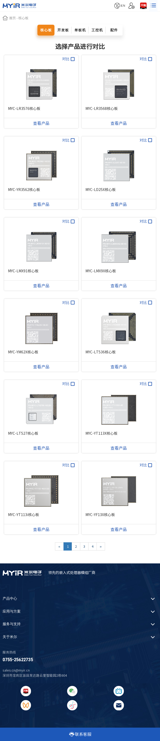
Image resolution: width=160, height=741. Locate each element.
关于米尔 (10, 637)
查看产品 (41, 123)
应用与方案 (12, 611)
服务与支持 (12, 624)
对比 (68, 59)
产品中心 (10, 598)
